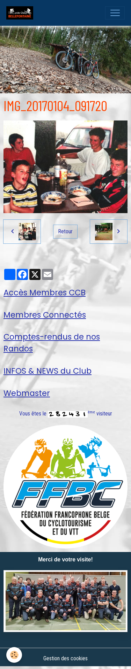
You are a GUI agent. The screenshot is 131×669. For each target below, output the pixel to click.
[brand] (21, 13)
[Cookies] (14, 655)
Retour (65, 231)
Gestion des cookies (65, 658)
